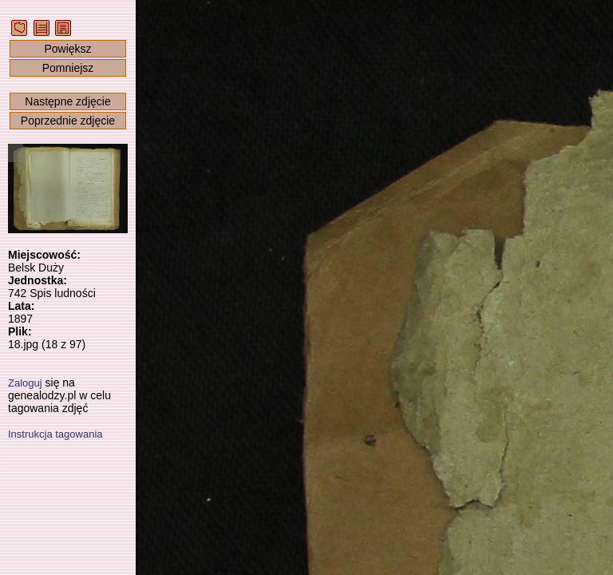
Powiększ (67, 48)
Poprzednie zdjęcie (68, 120)
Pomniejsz (68, 67)
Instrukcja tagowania (55, 434)
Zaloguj (25, 383)
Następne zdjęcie (67, 101)
